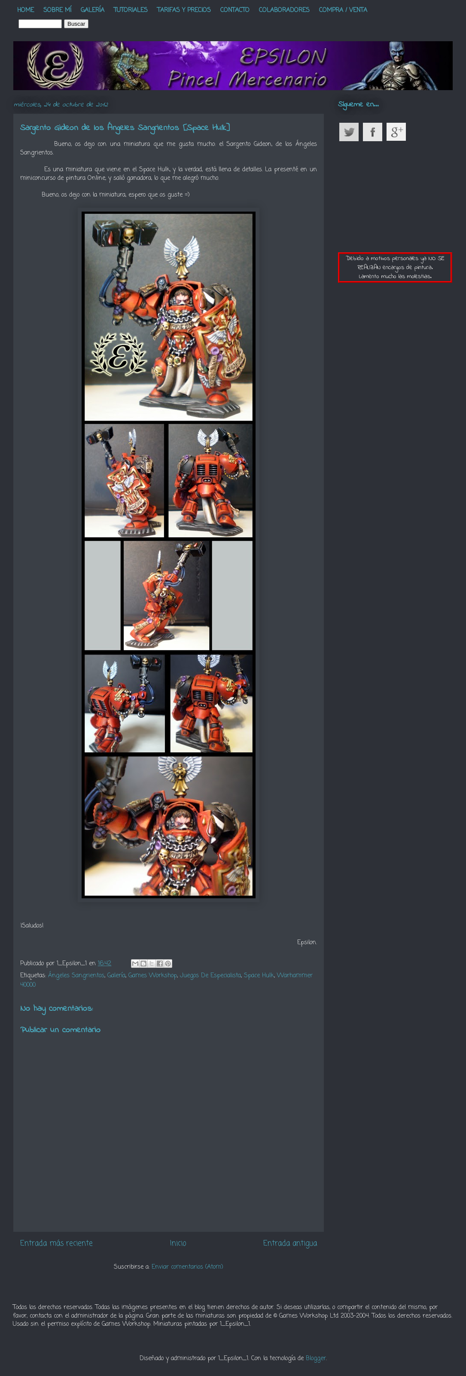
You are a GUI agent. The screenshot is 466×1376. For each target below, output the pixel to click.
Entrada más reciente (56, 1243)
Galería (116, 975)
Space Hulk (259, 975)
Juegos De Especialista (210, 975)
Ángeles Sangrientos (76, 975)
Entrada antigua (290, 1243)
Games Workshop (152, 975)
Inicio (178, 1243)
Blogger (316, 1358)
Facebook (375, 132)
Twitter (352, 132)
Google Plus (399, 132)
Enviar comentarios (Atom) (187, 1267)
